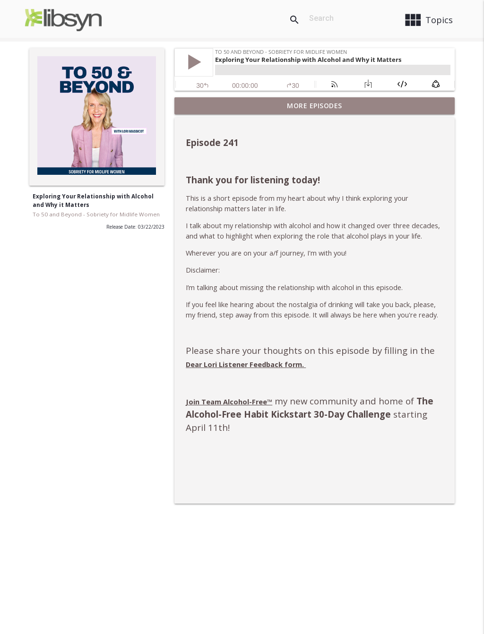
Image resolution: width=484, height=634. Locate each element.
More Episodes (314, 105)
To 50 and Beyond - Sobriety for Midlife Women (96, 214)
